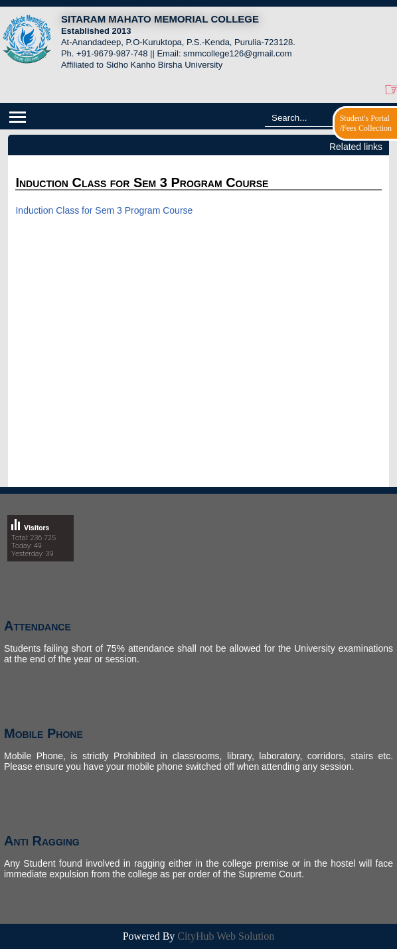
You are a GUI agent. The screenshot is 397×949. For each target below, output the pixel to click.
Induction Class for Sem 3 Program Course (104, 210)
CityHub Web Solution (225, 936)
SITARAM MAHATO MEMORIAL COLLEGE (160, 19)
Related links (355, 146)
